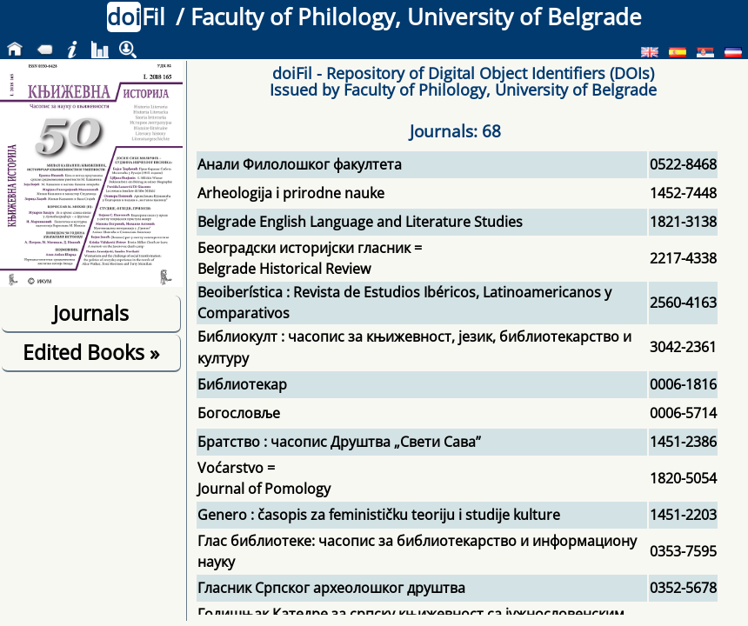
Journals (91, 313)
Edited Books (91, 352)
